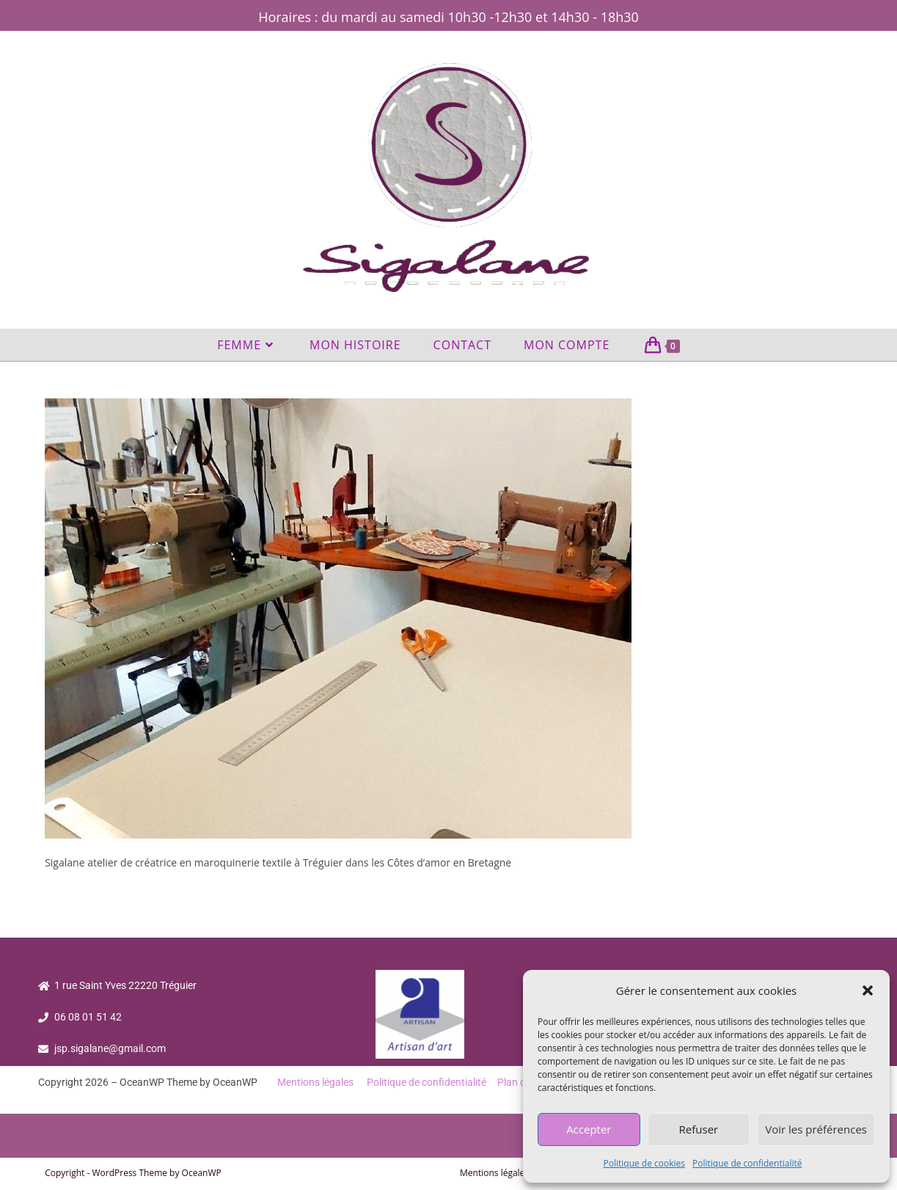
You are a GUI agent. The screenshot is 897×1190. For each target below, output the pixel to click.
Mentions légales (315, 1082)
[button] (867, 990)
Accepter (588, 1129)
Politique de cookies (645, 1163)
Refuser (699, 1129)
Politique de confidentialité (747, 1163)
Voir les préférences (816, 1129)
